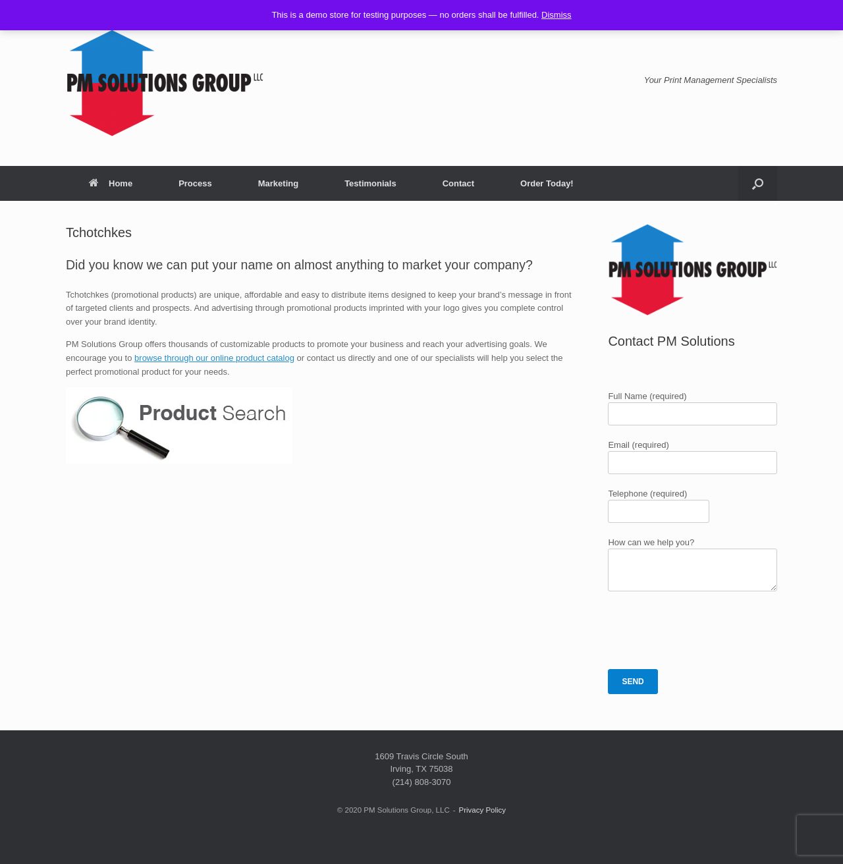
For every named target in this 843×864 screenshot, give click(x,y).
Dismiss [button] (556, 15)
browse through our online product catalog (214, 358)
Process (195, 183)
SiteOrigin (412, 838)
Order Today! (547, 183)
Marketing (278, 183)
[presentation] (708, 630)
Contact (458, 183)
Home (110, 183)
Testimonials (370, 183)
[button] (757, 183)
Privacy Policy (482, 810)
